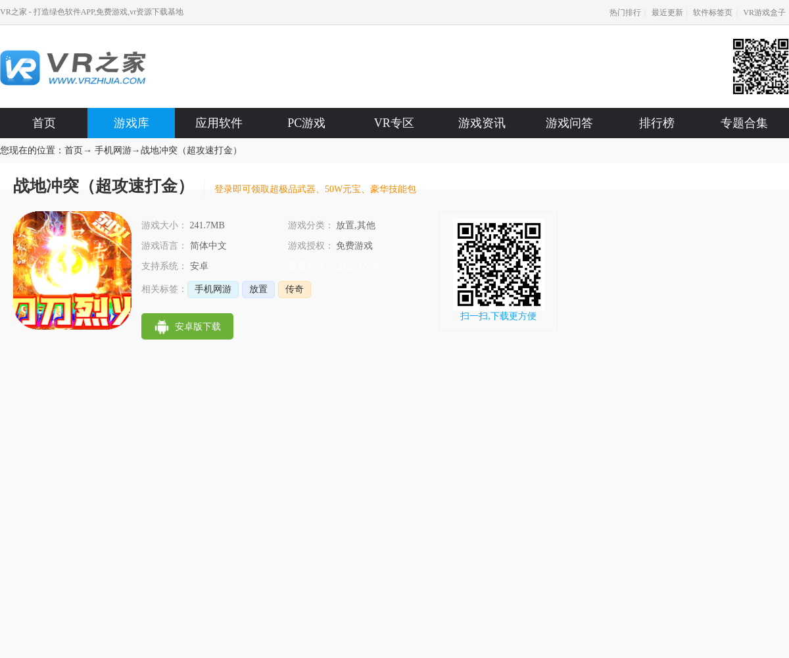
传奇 (294, 289)
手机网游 (113, 150)
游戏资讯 (482, 123)
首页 (44, 123)
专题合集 (744, 123)
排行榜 (657, 123)
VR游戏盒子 (764, 12)
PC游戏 (306, 123)
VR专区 (394, 123)
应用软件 (219, 123)
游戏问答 (569, 123)
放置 (258, 289)
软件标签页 (712, 12)
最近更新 (667, 12)
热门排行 (625, 12)
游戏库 (131, 123)
